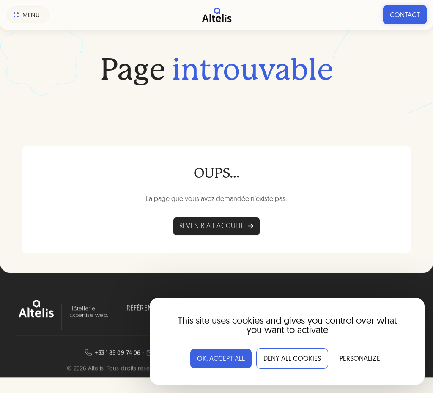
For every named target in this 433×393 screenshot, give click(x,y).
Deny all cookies (292, 359)
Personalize (360, 359)
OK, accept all (221, 359)
